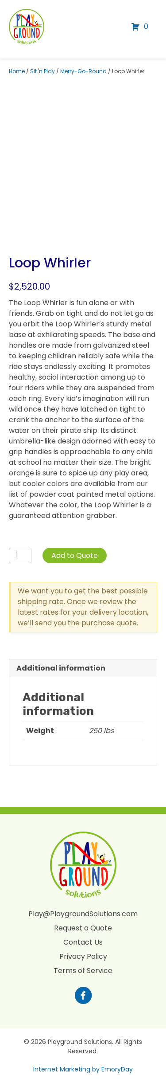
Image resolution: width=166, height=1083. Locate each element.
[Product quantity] (20, 555)
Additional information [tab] (60, 668)
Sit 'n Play (42, 71)
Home (17, 71)
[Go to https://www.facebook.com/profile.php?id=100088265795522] (83, 996)
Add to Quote (74, 555)
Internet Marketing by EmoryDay (83, 1069)
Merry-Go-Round (83, 71)
